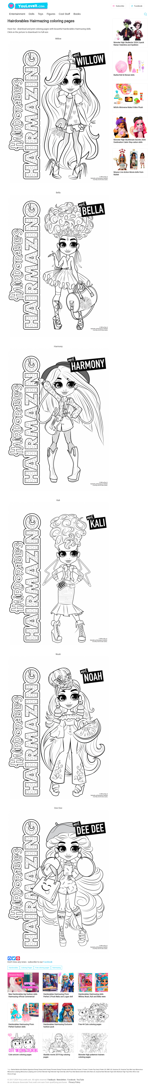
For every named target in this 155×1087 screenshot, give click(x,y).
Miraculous (139, 1069)
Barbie (13, 1069)
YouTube (80, 1079)
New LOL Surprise (95, 1072)
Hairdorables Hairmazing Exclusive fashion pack (57, 1025)
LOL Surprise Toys (123, 1069)
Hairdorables (13, 968)
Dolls (31, 13)
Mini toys (132, 1069)
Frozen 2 (85, 1069)
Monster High (46, 1072)
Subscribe (120, 6)
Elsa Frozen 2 (78, 1069)
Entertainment (17, 13)
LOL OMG (107, 1069)
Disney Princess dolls (63, 1069)
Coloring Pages (26, 968)
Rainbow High (121, 1072)
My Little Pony (67, 1072)
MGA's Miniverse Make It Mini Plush (128, 107)
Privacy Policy (74, 1082)
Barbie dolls (19, 1069)
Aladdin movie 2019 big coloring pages (56, 1055)
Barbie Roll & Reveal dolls (124, 75)
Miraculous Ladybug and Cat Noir (31, 1072)
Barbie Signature (28, 1069)
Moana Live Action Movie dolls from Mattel (128, 173)
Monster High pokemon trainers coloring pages (91, 1055)
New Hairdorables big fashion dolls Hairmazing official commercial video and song (22, 995)
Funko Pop (92, 1069)
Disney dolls (42, 1069)
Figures (51, 13)
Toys (40, 13)
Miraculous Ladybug (13, 1072)
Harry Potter (100, 1069)
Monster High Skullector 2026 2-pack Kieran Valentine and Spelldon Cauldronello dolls (129, 43)
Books (77, 13)
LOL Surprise (114, 1069)
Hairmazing (56, 968)
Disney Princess (51, 1069)
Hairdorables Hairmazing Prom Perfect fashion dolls (21, 1025)
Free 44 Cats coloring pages (89, 1024)
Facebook (138, 6)
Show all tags (11, 1074)
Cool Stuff (64, 13)
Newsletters (61, 1079)
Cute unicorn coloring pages (19, 1054)
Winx (130, 1072)
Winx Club (136, 1072)
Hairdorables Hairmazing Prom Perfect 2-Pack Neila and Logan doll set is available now (58, 995)
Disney (36, 1069)
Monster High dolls (57, 1072)
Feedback (51, 1079)
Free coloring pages (42, 968)
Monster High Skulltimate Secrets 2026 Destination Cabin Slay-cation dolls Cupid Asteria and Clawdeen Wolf (130, 141)
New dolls (87, 1072)
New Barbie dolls (78, 1072)
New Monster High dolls (108, 1072)
